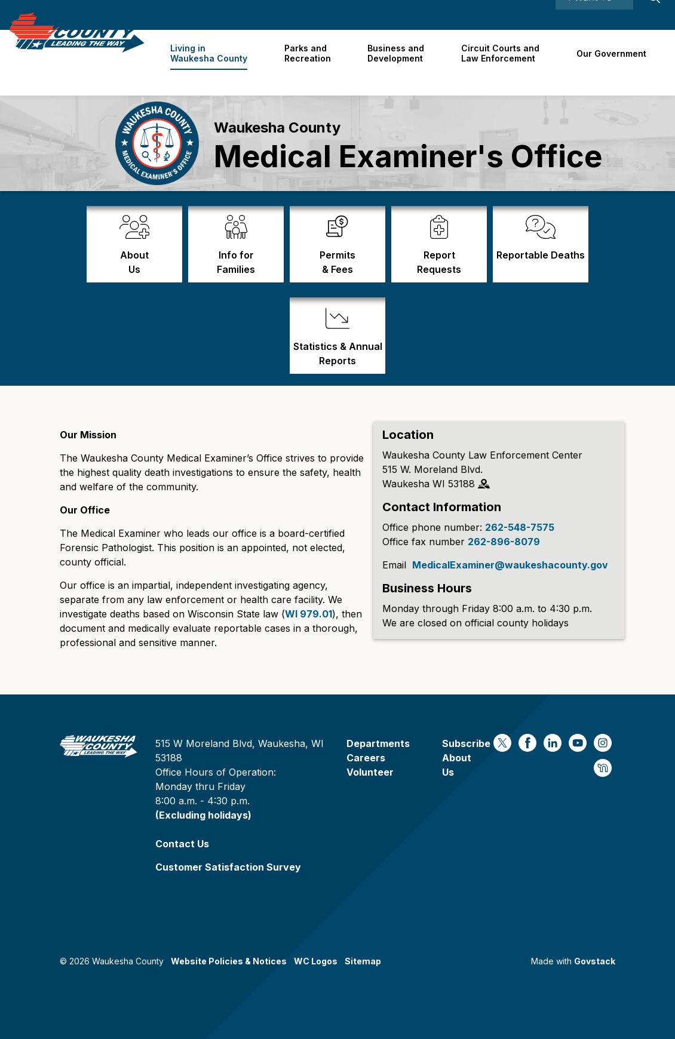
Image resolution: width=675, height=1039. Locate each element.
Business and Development (400, 62)
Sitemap (363, 961)
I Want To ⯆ (594, 15)
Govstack (594, 961)
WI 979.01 (308, 614)
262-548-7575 (519, 527)
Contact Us (182, 844)
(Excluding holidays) (203, 815)
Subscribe (466, 743)
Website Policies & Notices (229, 961)
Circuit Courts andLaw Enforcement (503, 62)
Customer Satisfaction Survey (228, 867)
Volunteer (370, 772)
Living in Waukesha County (216, 62)
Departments (378, 743)
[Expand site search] (654, 15)
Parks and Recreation (313, 62)
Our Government (612, 62)
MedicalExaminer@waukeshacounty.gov (510, 565)
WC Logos (316, 961)
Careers (488, 14)
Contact (530, 14)
